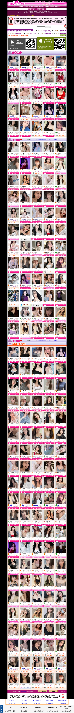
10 (45, 139)
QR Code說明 (63, 35)
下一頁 (48, 139)
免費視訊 (17, 67)
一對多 (17, 99)
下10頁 (51, 139)
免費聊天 (29, 67)
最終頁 (55, 139)
